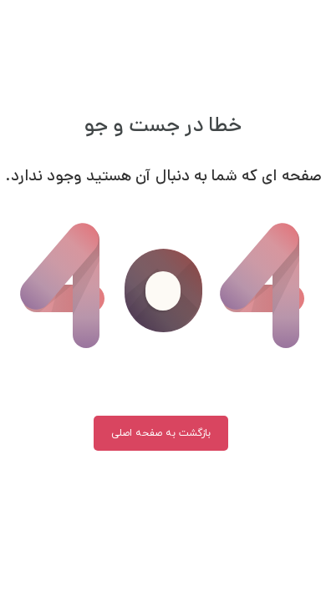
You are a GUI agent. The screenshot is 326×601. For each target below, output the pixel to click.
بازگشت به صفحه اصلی (161, 433)
